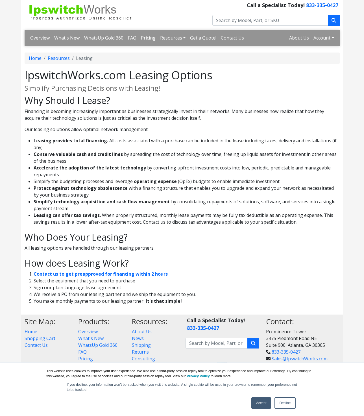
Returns (140, 352)
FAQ (132, 38)
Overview (40, 38)
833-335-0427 (322, 5)
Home (35, 58)
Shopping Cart (40, 338)
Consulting (143, 359)
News (138, 338)
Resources (171, 38)
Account (321, 38)
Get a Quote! (203, 38)
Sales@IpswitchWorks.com (300, 359)
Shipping (141, 345)
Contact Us (232, 38)
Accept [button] (261, 403)
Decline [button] (285, 403)
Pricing (148, 38)
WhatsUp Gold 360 (103, 38)
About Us (299, 38)
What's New (67, 38)
